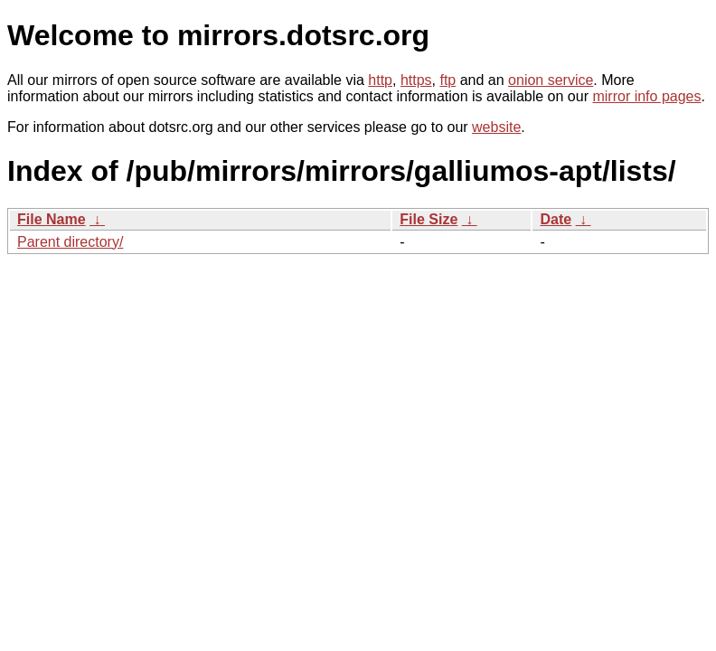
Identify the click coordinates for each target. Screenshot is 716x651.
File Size (428, 219)
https (416, 80)
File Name (51, 219)
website (496, 127)
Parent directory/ (70, 242)
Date (555, 219)
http (380, 80)
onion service (550, 80)
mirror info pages (646, 96)
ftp (447, 80)
